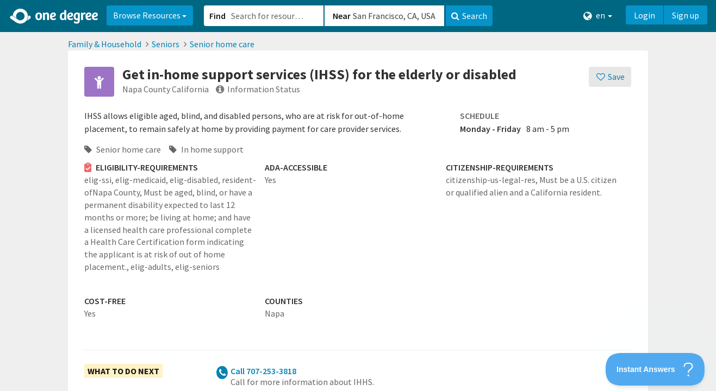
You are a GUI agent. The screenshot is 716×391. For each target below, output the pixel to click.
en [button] (597, 15)
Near (342, 15)
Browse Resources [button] (149, 15)
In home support (206, 149)
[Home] (54, 16)
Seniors (165, 44)
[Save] (610, 77)
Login (644, 15)
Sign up (685, 15)
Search (469, 15)
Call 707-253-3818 (263, 370)
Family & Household (104, 44)
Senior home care (222, 44)
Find (217, 15)
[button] (358, 195)
